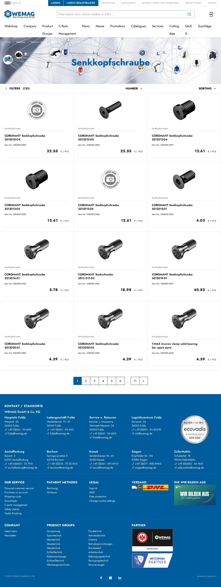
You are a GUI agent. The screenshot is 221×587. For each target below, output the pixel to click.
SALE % (188, 30)
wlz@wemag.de (142, 433)
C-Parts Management (67, 30)
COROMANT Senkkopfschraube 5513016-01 (24, 276)
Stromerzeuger (96, 565)
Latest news (10, 531)
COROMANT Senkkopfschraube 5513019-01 (172, 276)
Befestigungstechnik (99, 556)
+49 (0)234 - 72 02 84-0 (62, 464)
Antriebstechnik (96, 535)
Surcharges (128, 3)
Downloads (10, 501)
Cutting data (174, 30)
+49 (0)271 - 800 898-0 (146, 464)
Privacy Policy (193, 3)
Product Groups (47, 30)
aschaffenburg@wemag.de (20, 467)
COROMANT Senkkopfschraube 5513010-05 (98, 137)
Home (7, 42)
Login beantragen (81, 3)
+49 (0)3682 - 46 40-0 (188, 464)
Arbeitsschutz (95, 552)
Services (157, 26)
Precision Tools (38, 42)
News (86, 26)
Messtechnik (53, 539)
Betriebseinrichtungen (100, 544)
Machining (56, 42)
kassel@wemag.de (101, 467)
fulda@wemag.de (15, 433)
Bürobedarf (94, 548)
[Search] (189, 14)
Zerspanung (53, 531)
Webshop (20, 42)
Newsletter (108, 3)
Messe (100, 26)
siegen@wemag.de (144, 467)
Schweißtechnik (55, 560)
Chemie (92, 539)
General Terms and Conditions (160, 3)
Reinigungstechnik (98, 560)
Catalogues (138, 26)
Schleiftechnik (54, 552)
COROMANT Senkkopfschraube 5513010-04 (24, 137)
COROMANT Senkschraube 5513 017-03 (95, 276)
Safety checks (11, 509)
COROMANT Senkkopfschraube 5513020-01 (24, 345)
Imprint (212, 3)
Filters (17, 88)
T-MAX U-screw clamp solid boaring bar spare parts (174, 345)
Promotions (117, 26)
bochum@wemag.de (60, 467)
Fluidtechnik (95, 531)
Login (55, 3)
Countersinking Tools (76, 42)
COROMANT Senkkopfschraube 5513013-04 (172, 137)
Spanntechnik (54, 535)
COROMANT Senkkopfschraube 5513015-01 (172, 207)
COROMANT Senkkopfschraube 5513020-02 (98, 345)
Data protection (97, 496)
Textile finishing (13, 513)
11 (135, 381)
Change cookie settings (102, 501)
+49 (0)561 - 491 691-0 (103, 464)
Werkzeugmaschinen (58, 565)
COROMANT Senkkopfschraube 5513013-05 (24, 207)
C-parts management (15, 505)
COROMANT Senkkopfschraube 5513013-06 (98, 207)
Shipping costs (12, 496)
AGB (92, 492)
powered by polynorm (207, 576)
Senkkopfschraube (12, 128)
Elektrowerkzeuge (56, 556)
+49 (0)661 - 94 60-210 (146, 429)
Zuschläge (204, 26)
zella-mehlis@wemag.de (189, 467)
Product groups (61, 525)
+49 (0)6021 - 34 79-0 (18, 464)
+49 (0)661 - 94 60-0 (17, 429)
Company (30, 26)
